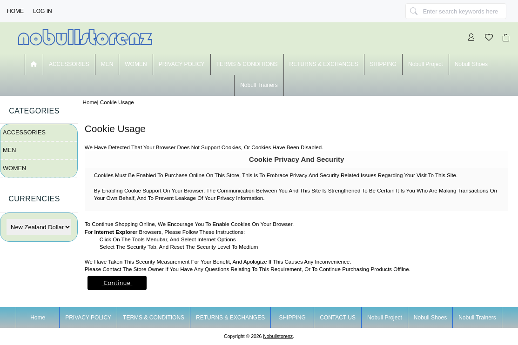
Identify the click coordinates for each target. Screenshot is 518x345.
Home (15, 11)
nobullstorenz (278, 336)
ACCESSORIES (69, 64)
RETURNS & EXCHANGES (323, 64)
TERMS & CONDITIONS (247, 64)
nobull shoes (471, 64)
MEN (107, 64)
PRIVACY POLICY (182, 64)
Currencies (34, 199)
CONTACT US (338, 317)
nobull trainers (259, 85)
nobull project (425, 64)
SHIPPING (383, 64)
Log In (42, 11)
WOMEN (136, 64)
